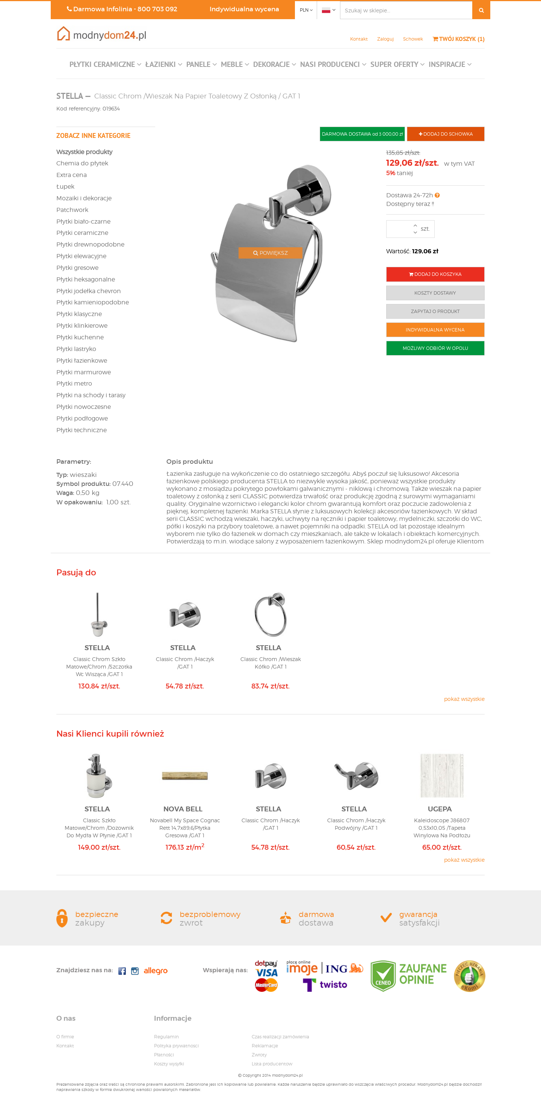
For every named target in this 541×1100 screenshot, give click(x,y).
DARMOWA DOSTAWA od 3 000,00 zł (362, 134)
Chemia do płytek (82, 163)
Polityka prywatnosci (176, 1046)
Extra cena (71, 175)
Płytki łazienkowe (81, 360)
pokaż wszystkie (464, 699)
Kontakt (359, 39)
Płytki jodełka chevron (88, 291)
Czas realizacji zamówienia (280, 1036)
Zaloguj (385, 39)
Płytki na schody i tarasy (90, 395)
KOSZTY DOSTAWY (435, 293)
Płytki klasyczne (79, 314)
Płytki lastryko (76, 349)
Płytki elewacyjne (81, 256)
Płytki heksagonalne (85, 279)
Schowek (413, 39)
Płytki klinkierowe (81, 325)
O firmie (65, 1036)
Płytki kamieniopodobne (92, 302)
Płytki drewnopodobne (90, 244)
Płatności (164, 1055)
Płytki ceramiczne (82, 232)
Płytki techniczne (81, 430)
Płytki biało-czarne (83, 221)
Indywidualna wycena (244, 9)
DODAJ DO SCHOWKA (446, 134)
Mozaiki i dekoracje (84, 198)
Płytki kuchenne (80, 337)
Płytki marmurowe (83, 372)
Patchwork (72, 209)
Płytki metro (74, 383)
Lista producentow (272, 1064)
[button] (105, 66)
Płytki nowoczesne (83, 406)
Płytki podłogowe (82, 418)
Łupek (65, 186)
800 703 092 (157, 9)
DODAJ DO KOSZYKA (435, 274)
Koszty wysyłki (169, 1064)
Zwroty (259, 1055)
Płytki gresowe (77, 267)
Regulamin (166, 1036)
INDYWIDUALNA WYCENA (435, 330)
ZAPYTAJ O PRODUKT (435, 311)
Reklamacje (265, 1046)
